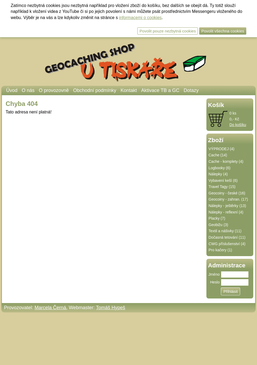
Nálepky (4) (218, 174)
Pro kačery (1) (220, 250)
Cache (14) (218, 155)
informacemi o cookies (140, 17)
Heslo (215, 282)
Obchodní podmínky (94, 90)
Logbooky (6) (219, 168)
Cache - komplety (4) (226, 161)
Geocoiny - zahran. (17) (228, 199)
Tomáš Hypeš (110, 307)
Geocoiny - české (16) (227, 193)
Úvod (11, 90)
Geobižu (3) (218, 225)
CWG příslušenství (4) (227, 244)
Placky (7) (217, 218)
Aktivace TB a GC (160, 90)
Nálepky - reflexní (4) (226, 212)
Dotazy (191, 90)
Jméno (214, 274)
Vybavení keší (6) (223, 180)
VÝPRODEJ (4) (221, 149)
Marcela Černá (50, 307)
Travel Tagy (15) (222, 187)
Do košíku (237, 125)
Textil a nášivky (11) (225, 231)
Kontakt (128, 90)
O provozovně (54, 90)
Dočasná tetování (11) (227, 237)
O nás (28, 90)
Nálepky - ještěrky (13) (227, 206)
